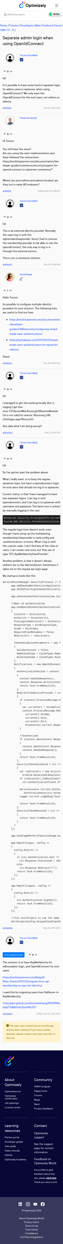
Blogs (37, 1099)
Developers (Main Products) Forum (40, 25)
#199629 (7, 264)
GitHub (8, 1155)
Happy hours (40, 1090)
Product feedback (43, 1108)
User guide (10, 1146)
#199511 (7, 191)
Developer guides (14, 1141)
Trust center (31, 1229)
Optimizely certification (11, 1097)
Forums (13, 25)
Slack (37, 1104)
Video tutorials (12, 1150)
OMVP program (42, 1086)
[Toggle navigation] (56, 5)
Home (3, 25)
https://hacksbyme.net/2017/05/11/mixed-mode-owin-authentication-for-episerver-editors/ (33, 344)
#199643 (7, 363)
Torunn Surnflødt (28, 55)
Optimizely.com (13, 1091)
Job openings (12, 1102)
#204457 (7, 1014)
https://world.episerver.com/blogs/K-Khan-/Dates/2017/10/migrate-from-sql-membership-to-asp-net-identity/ (26, 981)
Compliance (31, 1233)
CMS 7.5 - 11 (7, 30)
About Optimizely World (31, 1218)
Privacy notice (31, 1222)
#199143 (7, 108)
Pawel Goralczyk (28, 117)
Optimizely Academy (15, 1159)
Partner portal (12, 1137)
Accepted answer (13, 954)
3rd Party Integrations (31, 1237)
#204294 (8, 928)
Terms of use (31, 1225)
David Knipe (26, 274)
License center (12, 1107)
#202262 (8, 432)
